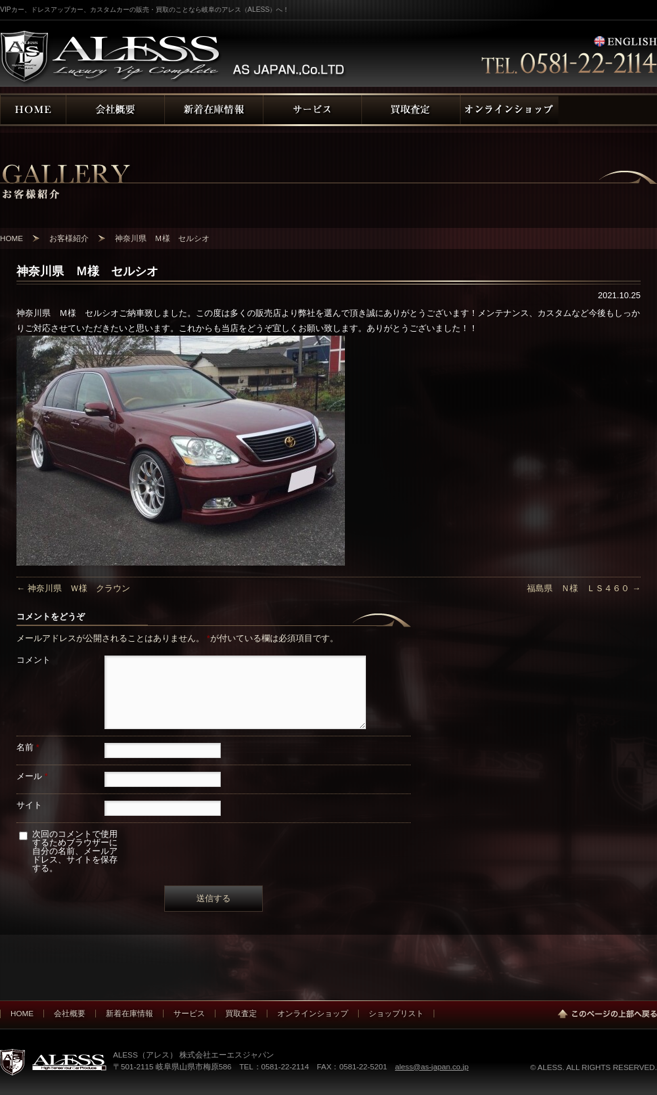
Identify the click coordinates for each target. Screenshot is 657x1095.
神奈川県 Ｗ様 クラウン (73, 588)
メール (32, 776)
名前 (27, 747)
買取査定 (241, 1013)
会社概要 (69, 1013)
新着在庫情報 (129, 1013)
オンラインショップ (312, 1013)
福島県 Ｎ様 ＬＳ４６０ (584, 588)
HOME (22, 1013)
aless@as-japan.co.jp (431, 1066)
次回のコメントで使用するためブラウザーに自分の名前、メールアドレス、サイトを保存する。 (75, 851)
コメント (33, 660)
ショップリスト (396, 1013)
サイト (29, 805)
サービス (189, 1013)
